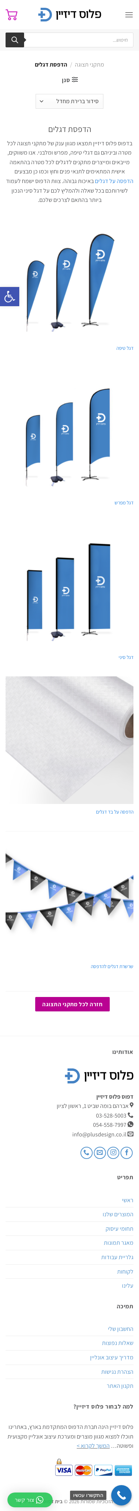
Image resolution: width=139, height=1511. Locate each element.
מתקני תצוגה (89, 64)
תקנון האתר (120, 1386)
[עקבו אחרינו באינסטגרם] (113, 1153)
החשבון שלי (120, 1329)
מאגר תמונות (118, 1243)
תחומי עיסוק (119, 1229)
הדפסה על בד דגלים (114, 812)
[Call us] (86, 1153)
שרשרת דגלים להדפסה (112, 966)
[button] (9, 296)
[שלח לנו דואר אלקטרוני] (100, 1153)
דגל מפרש (124, 503)
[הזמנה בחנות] (69, 101)
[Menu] (129, 15)
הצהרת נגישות (117, 1372)
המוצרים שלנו (118, 1214)
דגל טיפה (124, 348)
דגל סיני (126, 657)
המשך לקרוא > (93, 1446)
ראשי (127, 1200)
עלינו (127, 1285)
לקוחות (125, 1271)
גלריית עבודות (117, 1257)
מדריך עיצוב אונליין (111, 1357)
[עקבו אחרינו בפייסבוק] (126, 1153)
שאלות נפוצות (117, 1343)
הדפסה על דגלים (114, 181)
